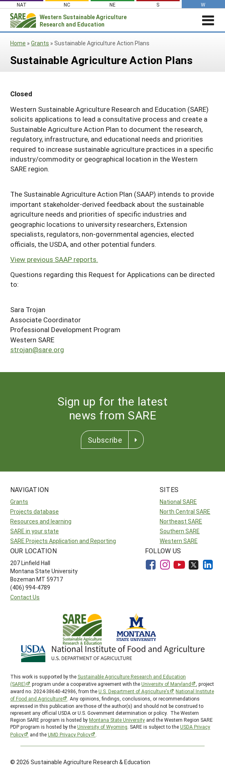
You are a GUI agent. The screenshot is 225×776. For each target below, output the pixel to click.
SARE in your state (34, 531)
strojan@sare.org (37, 349)
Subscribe (105, 440)
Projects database (34, 511)
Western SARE (179, 541)
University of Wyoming (102, 726)
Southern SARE (180, 531)
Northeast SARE (181, 521)
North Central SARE (185, 511)
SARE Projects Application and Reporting (63, 541)
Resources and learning (40, 521)
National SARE (178, 502)
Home (18, 43)
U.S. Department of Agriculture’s (133, 691)
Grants (40, 43)
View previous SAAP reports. (54, 259)
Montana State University (117, 719)
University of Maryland (166, 684)
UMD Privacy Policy (69, 734)
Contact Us (25, 597)
